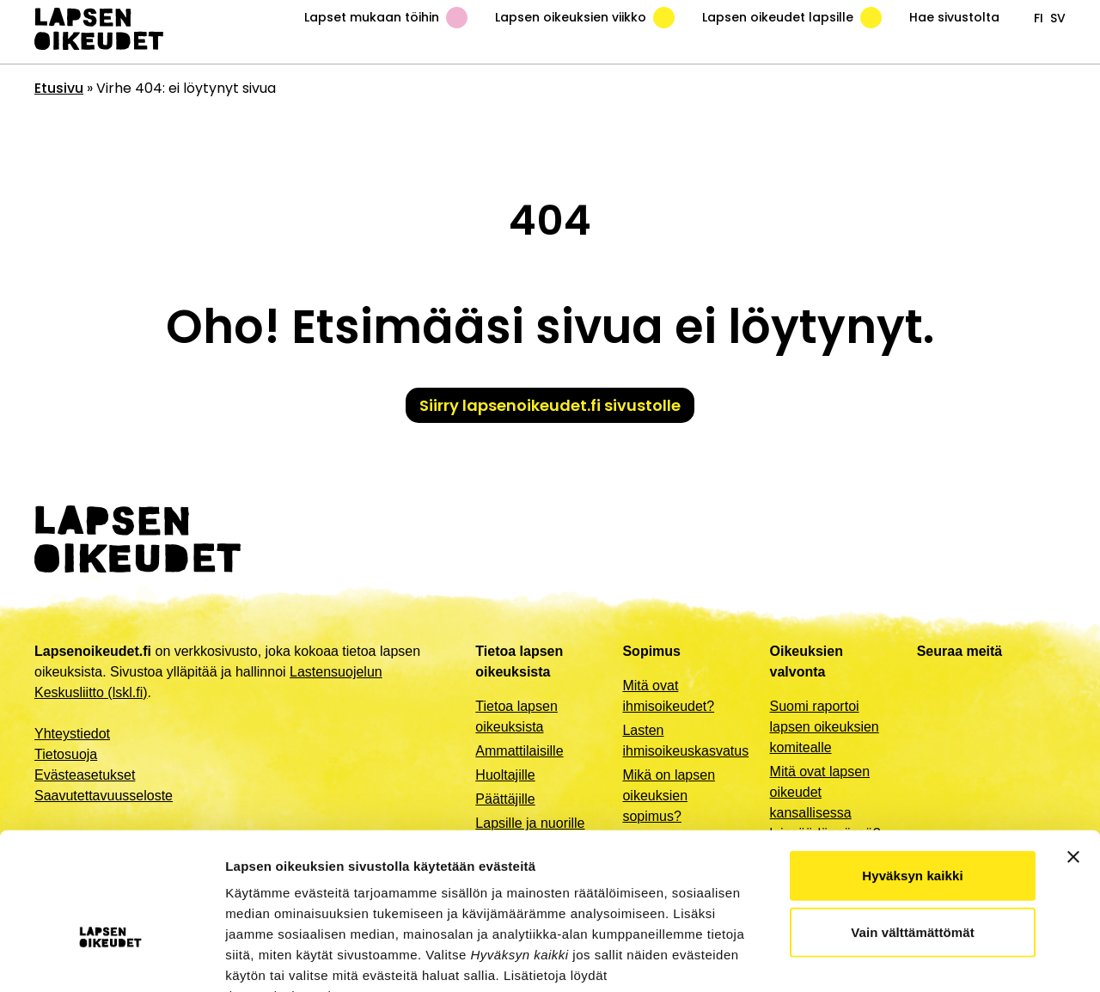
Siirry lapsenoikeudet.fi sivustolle (550, 405)
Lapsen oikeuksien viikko (585, 17)
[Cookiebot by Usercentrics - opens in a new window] (111, 958)
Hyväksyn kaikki (912, 768)
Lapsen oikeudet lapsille (792, 17)
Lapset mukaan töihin (386, 17)
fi (1038, 18)
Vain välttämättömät (913, 824)
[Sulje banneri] (1073, 750)
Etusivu (58, 88)
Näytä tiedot (919, 958)
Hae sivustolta (954, 17)
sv (1058, 18)
